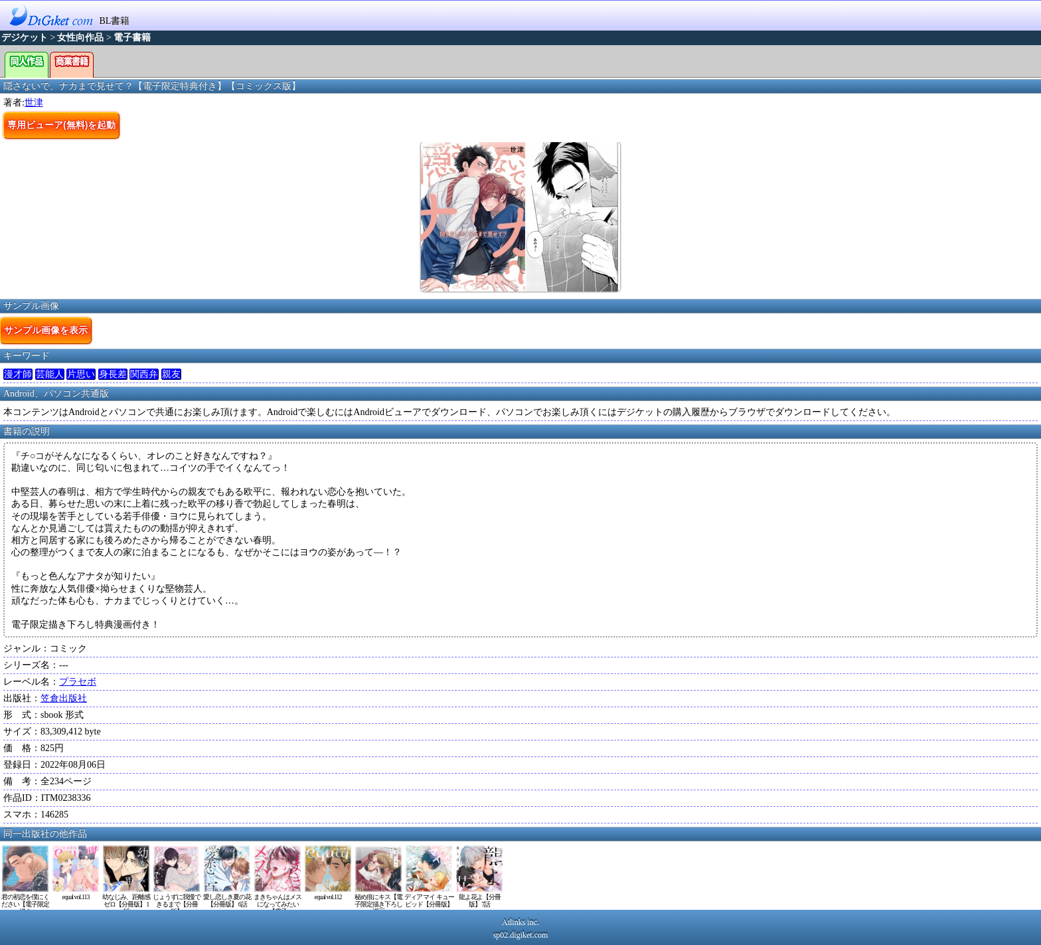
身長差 (113, 374)
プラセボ (77, 682)
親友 (171, 374)
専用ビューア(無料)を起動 (61, 125)
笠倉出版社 (63, 698)
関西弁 (144, 374)
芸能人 (50, 374)
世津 (34, 103)
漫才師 (18, 374)
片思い (81, 374)
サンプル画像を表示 (46, 330)
